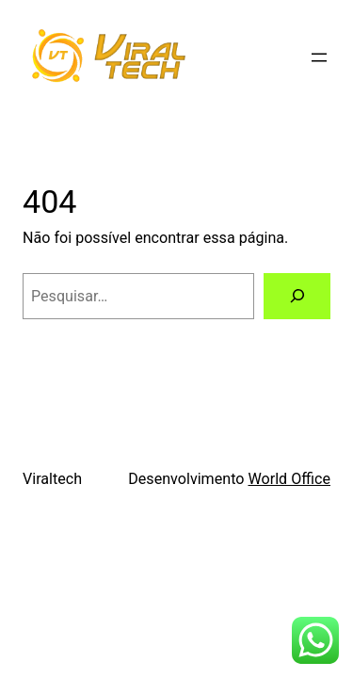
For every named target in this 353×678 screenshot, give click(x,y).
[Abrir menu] (319, 57)
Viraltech (52, 479)
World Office (289, 479)
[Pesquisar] (297, 296)
